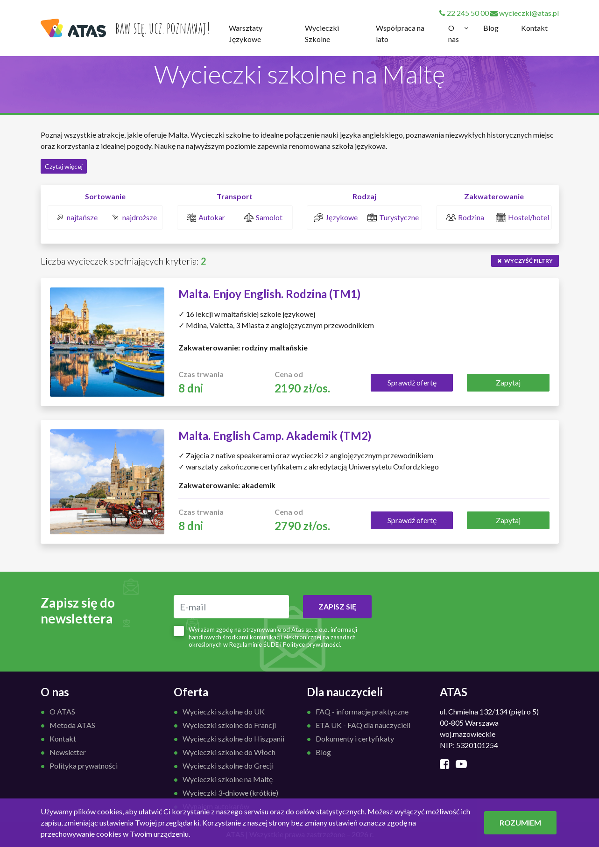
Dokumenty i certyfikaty (355, 738)
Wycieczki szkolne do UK (224, 711)
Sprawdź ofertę (412, 382)
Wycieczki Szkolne (322, 33)
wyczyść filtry (525, 260)
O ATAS (62, 711)
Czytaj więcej (64, 166)
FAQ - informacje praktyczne (362, 711)
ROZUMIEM (520, 822)
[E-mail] (231, 606)
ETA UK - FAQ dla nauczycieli (363, 725)
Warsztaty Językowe (245, 33)
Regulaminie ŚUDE (254, 644)
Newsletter (67, 752)
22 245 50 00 (464, 12)
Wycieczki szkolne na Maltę (228, 779)
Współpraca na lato (400, 33)
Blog (491, 27)
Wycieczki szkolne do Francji (229, 725)
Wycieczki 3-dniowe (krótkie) (230, 792)
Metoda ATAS (72, 725)
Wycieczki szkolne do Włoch (229, 752)
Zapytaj (508, 382)
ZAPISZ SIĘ (337, 606)
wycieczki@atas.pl (524, 12)
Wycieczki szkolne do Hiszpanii (233, 738)
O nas (453, 33)
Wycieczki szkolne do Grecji (228, 765)
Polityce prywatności (311, 644)
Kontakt (534, 27)
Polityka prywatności (83, 765)
